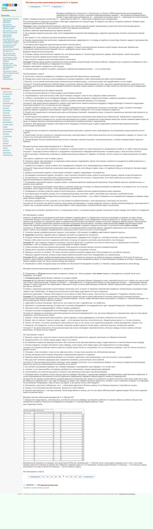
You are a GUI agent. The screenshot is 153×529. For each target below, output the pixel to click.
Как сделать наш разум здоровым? (9, 54)
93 (52, 476)
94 (56, 476)
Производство (8, 129)
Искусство (6, 106)
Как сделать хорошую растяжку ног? (11, 50)
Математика (7, 117)
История (6, 108)
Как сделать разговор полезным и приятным (11, 20)
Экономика (7, 152)
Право (5, 127)
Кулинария (7, 110)
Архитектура (7, 91)
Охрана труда (8, 124)
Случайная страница (9, 10)
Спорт (5, 138)
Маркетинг (7, 115)
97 (67, 476)
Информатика (8, 103)
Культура (6, 113)
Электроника (7, 155)
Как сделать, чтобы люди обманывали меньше (10, 59)
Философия (7, 145)
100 (80, 476)
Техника (6, 141)
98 (71, 476)
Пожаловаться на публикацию (127, 494)
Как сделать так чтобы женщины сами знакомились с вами (11, 40)
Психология (7, 131)
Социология (7, 136)
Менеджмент (7, 122)
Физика (5, 143)
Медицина (6, 120)
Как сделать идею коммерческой (9, 46)
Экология (6, 150)
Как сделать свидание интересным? (8, 77)
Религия (6, 134)
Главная (4, 8)
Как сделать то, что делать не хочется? (10, 31)
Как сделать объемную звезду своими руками (9, 26)
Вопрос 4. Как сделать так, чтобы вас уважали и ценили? (10, 66)
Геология (6, 101)
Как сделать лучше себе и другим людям (11, 72)
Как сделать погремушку (7, 35)
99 (75, 476)
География (7, 99)
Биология (6, 96)
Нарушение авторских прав (49, 485)
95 (60, 476)
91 (43, 476)
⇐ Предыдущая (34, 6)
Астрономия (7, 94)
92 (47, 476)
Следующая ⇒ (57, 6)
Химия (5, 148)
